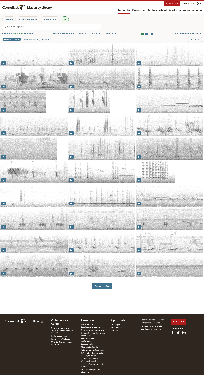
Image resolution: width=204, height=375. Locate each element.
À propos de (186, 10)
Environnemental (28, 19)
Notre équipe (116, 328)
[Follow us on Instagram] (184, 333)
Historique (115, 324)
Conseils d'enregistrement (92, 330)
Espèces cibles (87, 344)
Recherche (124, 10)
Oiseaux (9, 19)
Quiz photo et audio (89, 347)
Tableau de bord (157, 10)
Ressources (138, 10)
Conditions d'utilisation (151, 329)
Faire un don (172, 3)
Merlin (173, 10)
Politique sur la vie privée (151, 326)
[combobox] (54, 27)
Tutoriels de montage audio (92, 350)
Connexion (188, 3)
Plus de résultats (102, 286)
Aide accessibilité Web (150, 323)
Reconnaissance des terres (152, 320)
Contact (114, 331)
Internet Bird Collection (61, 339)
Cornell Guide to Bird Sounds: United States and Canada (62, 330)
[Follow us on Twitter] (178, 333)
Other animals (50, 19)
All (64, 19)
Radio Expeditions (59, 336)
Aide (199, 10)
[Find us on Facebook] (172, 333)
